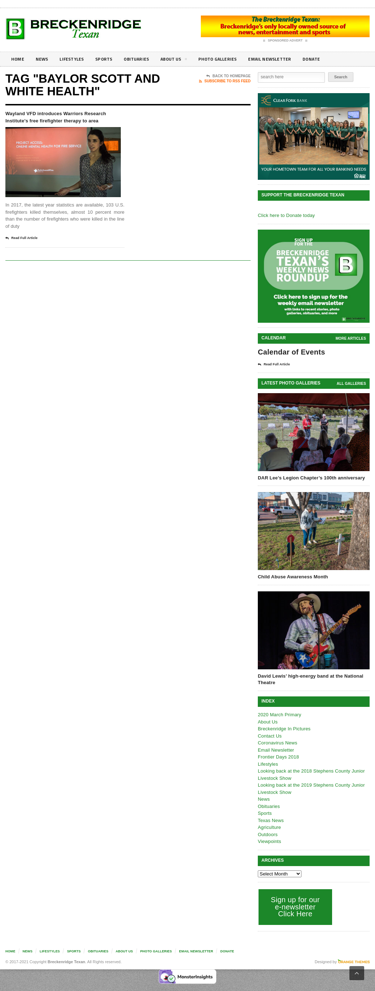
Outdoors (267, 834)
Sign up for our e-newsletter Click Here (294, 906)
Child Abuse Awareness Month (292, 576)
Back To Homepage (228, 76)
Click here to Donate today (285, 215)
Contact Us (269, 735)
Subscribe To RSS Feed (225, 81)
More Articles (351, 338)
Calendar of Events (290, 352)
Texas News (270, 820)
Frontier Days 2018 (278, 756)
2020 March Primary (279, 714)
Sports (110, 59)
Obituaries (145, 59)
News (44, 59)
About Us (185, 60)
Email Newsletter (288, 59)
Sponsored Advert (285, 40)
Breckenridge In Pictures (283, 728)
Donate (333, 59)
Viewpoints (269, 841)
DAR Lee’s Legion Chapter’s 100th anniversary (310, 477)
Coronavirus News (277, 742)
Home (18, 59)
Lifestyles (75, 59)
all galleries (352, 383)
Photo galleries (232, 59)
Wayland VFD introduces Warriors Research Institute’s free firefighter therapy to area (63, 122)
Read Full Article (24, 249)
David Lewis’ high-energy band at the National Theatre (309, 679)
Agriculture (269, 827)
